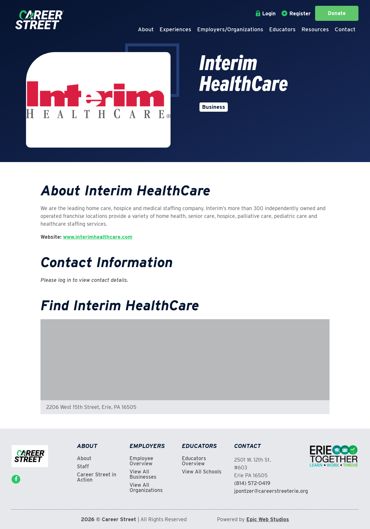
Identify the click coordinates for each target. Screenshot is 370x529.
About (146, 29)
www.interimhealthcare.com (97, 237)
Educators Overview (194, 461)
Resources (315, 29)
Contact (345, 29)
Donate (337, 13)
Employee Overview (141, 461)
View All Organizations (146, 487)
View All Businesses (143, 474)
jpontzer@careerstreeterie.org (271, 491)
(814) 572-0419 (252, 483)
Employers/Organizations (230, 29)
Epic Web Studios (267, 519)
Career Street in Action (96, 477)
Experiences (175, 29)
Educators (282, 29)
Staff (83, 466)
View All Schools (201, 471)
